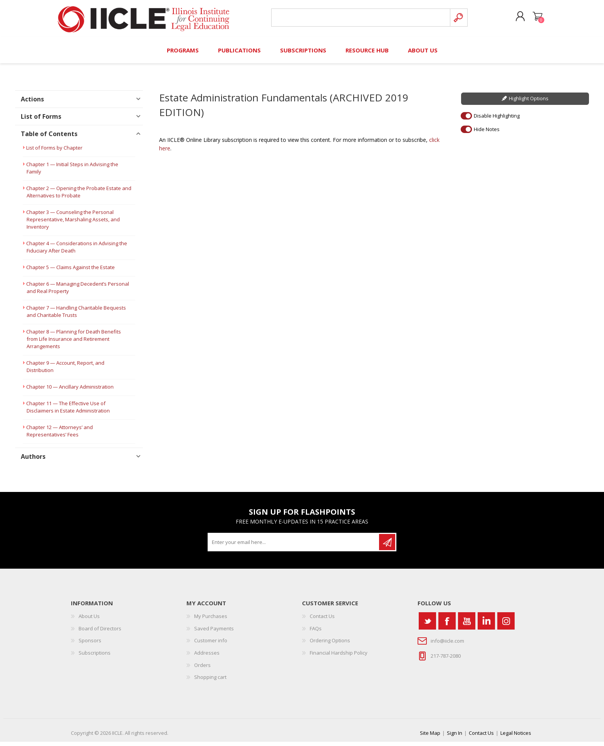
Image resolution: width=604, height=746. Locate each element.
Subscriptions (95, 656)
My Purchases (210, 620)
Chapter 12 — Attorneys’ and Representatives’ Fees (59, 435)
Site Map (430, 737)
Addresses (207, 656)
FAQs (316, 632)
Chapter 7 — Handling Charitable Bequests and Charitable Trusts (76, 316)
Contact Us (322, 620)
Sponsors (90, 645)
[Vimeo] (486, 625)
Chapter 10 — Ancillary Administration (70, 391)
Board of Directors (100, 632)
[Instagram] (506, 625)
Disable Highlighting (497, 119)
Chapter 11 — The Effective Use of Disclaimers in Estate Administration (68, 411)
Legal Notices (515, 737)
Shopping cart (534, 18)
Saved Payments (214, 632)
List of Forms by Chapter (54, 152)
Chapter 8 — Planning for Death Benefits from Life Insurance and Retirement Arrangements (73, 343)
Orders (202, 669)
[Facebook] (447, 625)
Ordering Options (330, 645)
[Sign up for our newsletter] (294, 547)
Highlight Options (529, 102)
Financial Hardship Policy (338, 656)
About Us (89, 620)
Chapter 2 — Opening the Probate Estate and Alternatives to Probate (78, 196)
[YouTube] (466, 625)
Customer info (210, 645)
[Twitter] (427, 625)
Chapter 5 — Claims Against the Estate (70, 271)
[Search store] (359, 20)
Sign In (454, 737)
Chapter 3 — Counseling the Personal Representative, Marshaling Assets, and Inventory (73, 224)
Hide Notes (487, 133)
